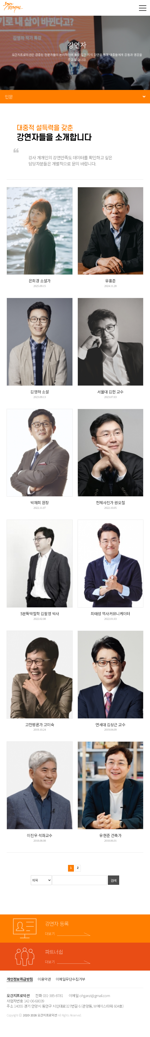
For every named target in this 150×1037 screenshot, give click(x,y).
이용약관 (44, 979)
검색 (114, 880)
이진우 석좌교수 (39, 835)
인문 (9, 96)
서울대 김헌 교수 (110, 392)
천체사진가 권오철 (110, 502)
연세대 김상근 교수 (110, 724)
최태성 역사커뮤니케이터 (110, 613)
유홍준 (110, 281)
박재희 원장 (39, 502)
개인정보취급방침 (20, 979)
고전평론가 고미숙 (39, 724)
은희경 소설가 (40, 281)
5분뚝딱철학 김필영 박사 (39, 613)
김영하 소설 (39, 392)
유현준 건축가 (110, 835)
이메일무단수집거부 (70, 979)
